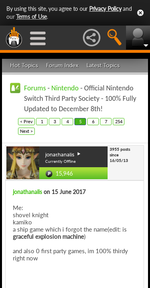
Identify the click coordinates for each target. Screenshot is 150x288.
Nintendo (64, 88)
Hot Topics (24, 65)
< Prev (26, 121)
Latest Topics (103, 65)
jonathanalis (27, 191)
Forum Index (62, 65)
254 (118, 121)
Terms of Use (31, 16)
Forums (35, 88)
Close (140, 13)
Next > (26, 131)
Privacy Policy (105, 8)
